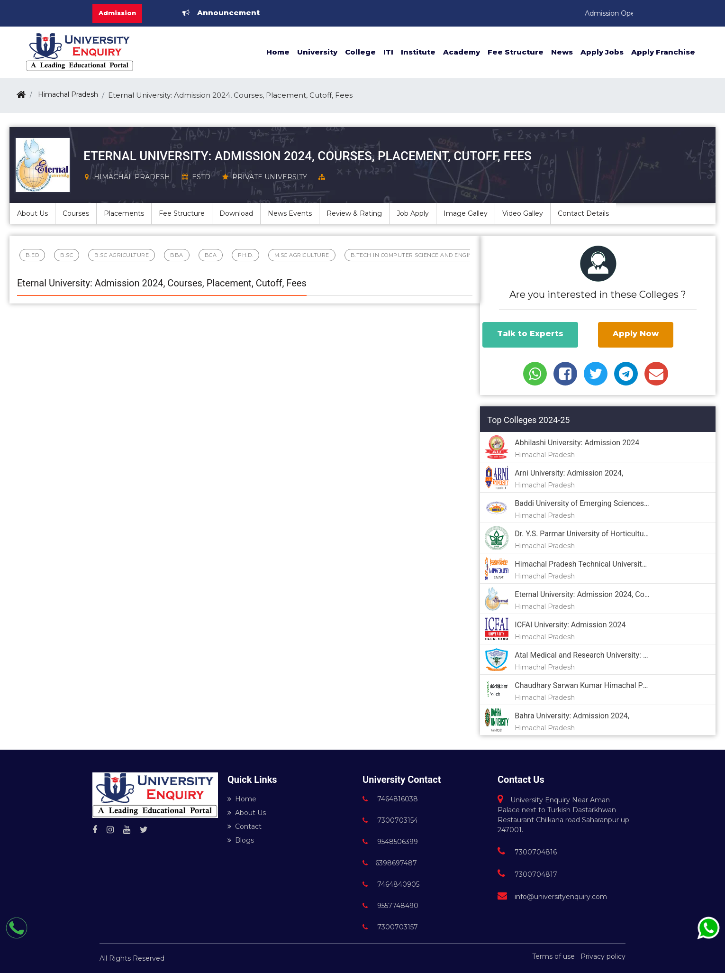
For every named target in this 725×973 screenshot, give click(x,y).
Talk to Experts (530, 333)
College (360, 51)
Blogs (240, 840)
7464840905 (390, 884)
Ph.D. (245, 255)
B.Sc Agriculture (121, 255)
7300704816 (527, 852)
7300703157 (390, 927)
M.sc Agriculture (301, 255)
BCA (211, 255)
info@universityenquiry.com (552, 896)
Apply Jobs (602, 51)
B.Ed (32, 255)
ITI (388, 51)
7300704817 (527, 874)
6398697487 (389, 863)
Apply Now (636, 333)
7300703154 (390, 820)
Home (278, 51)
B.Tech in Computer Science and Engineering (422, 255)
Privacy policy (602, 956)
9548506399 (390, 841)
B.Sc (66, 255)
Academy (461, 51)
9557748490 (390, 905)
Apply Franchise (663, 51)
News (562, 51)
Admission (117, 13)
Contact (244, 826)
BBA (176, 255)
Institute (418, 51)
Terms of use (553, 956)
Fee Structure (516, 51)
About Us (246, 812)
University (317, 51)
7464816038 (390, 799)
